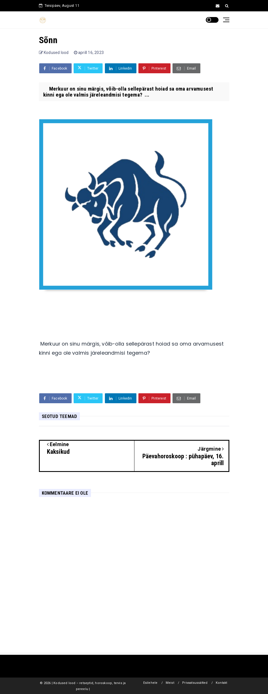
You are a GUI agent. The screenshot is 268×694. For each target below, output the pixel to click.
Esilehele (150, 682)
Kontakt (221, 682)
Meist (170, 682)
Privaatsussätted (194, 682)
